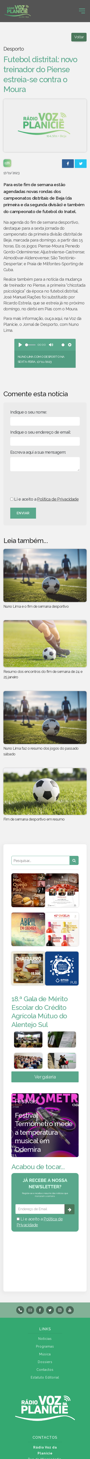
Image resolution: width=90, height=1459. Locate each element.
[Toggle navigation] (82, 10)
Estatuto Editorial (45, 1377)
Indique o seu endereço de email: (40, 432)
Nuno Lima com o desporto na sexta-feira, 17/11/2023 (41, 359)
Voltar (79, 37)
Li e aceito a (44, 499)
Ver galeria (45, 1077)
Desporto (13, 49)
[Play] (20, 344)
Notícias (45, 1339)
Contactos (45, 1370)
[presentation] (45, 484)
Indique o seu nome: (28, 412)
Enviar (23, 513)
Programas (45, 1346)
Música (45, 1354)
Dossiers (45, 1362)
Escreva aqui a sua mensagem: (38, 452)
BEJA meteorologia (45, 1255)
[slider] (30, 345)
